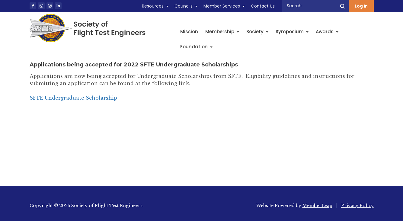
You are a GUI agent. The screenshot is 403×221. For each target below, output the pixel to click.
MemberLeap (317, 205)
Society (257, 31)
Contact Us (263, 6)
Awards (327, 31)
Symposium (292, 31)
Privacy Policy (357, 205)
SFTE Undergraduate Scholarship (73, 98)
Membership (222, 31)
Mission (189, 31)
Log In (361, 6)
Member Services (221, 6)
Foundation (196, 46)
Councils (183, 6)
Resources (153, 6)
